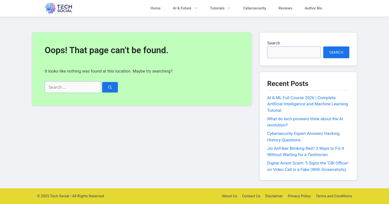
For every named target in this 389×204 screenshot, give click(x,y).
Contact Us (251, 196)
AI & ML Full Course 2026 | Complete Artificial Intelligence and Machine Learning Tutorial (307, 104)
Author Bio (313, 8)
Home (156, 8)
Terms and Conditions (334, 196)
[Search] (110, 87)
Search (273, 43)
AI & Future (188, 8)
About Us (229, 196)
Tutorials (223, 8)
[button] (336, 8)
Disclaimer (274, 196)
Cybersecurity (254, 8)
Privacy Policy (299, 196)
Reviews (285, 8)
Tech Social (91, 8)
